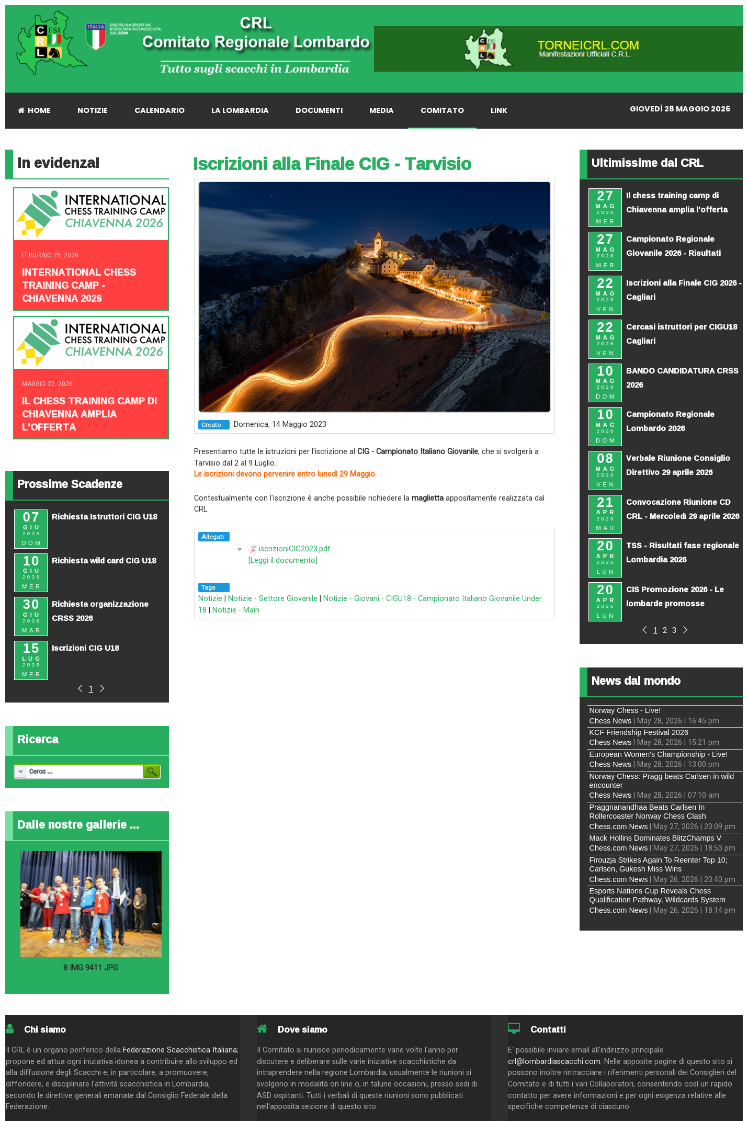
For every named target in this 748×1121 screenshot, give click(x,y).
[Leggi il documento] (283, 560)
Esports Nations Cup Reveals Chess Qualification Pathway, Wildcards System (658, 895)
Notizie (210, 598)
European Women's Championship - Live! (659, 754)
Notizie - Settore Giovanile (273, 598)
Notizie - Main (235, 610)
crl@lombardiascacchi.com (554, 1061)
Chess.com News (619, 826)
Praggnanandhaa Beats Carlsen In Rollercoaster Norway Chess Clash (648, 811)
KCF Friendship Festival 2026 (639, 732)
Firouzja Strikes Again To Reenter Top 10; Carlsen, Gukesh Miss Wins (659, 864)
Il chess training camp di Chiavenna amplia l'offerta (89, 414)
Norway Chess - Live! (625, 710)
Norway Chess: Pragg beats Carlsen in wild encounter (662, 780)
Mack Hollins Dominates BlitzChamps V (656, 838)
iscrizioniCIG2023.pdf (295, 549)
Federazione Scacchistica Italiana (180, 1050)
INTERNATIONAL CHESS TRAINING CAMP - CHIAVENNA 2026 (79, 285)
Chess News (611, 721)
